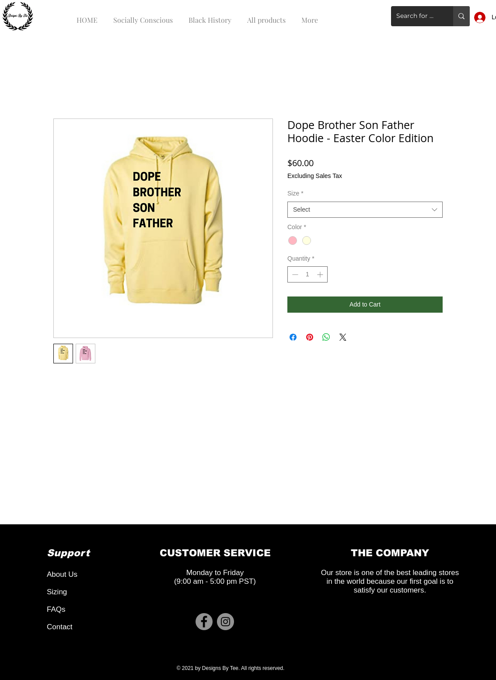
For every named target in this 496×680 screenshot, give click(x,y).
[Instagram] (225, 621)
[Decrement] (294, 274)
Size (295, 193)
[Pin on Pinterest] (309, 337)
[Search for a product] (415, 16)
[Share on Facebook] (293, 337)
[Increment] (320, 274)
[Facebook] (204, 621)
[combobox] (365, 210)
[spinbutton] (307, 274)
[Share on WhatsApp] (326, 337)
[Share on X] (343, 337)
